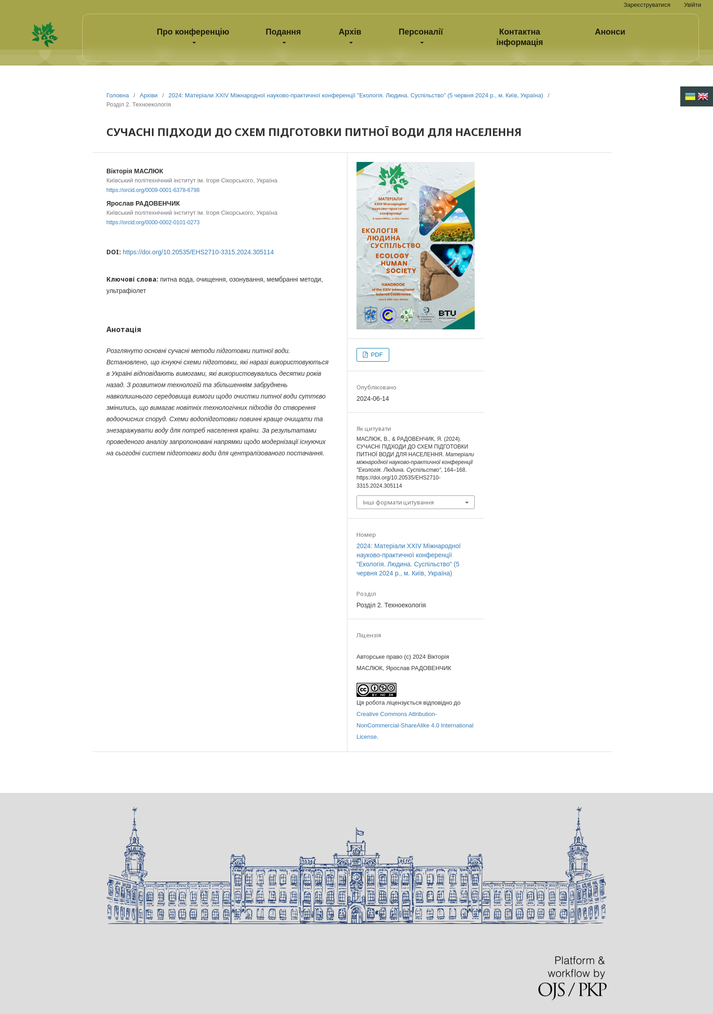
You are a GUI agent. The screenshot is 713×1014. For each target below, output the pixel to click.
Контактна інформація (520, 37)
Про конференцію (193, 31)
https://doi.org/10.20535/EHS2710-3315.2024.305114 (198, 252)
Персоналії (421, 31)
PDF (376, 354)
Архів (350, 31)
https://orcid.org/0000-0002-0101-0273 (153, 222)
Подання (283, 31)
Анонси (610, 31)
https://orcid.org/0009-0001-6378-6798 (153, 190)
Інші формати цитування (398, 502)
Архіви (148, 95)
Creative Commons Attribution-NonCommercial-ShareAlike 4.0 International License (414, 725)
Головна (117, 95)
